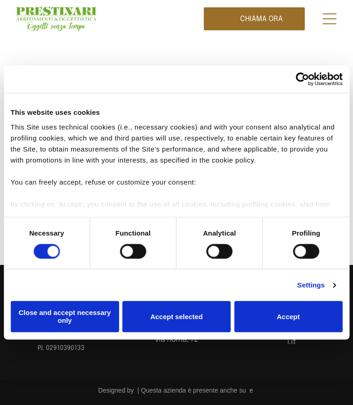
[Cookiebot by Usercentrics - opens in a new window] (302, 79)
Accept (288, 317)
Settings (311, 285)
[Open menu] (329, 19)
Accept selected (176, 317)
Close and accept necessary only (65, 317)
